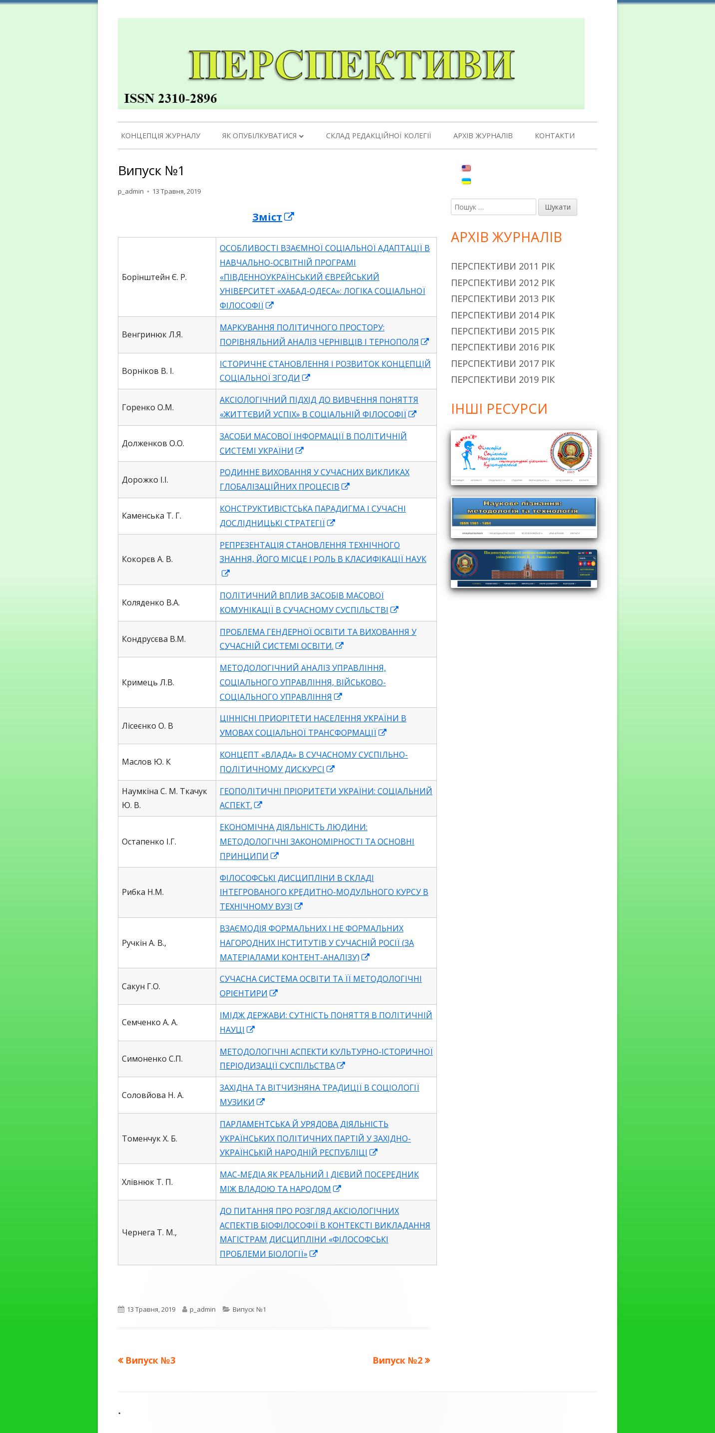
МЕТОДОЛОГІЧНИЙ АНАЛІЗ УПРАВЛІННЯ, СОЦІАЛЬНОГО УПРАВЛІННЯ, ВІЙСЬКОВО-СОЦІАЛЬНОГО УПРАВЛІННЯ (303, 682)
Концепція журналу (160, 135)
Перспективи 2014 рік (503, 315)
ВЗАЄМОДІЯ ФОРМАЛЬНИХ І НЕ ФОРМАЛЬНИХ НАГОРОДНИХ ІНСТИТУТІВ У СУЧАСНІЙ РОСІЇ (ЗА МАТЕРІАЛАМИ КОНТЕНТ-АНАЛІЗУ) (317, 943)
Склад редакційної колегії (378, 135)
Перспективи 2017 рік (503, 363)
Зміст (273, 217)
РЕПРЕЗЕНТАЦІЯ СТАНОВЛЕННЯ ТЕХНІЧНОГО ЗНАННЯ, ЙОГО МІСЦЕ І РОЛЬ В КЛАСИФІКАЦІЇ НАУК (323, 559)
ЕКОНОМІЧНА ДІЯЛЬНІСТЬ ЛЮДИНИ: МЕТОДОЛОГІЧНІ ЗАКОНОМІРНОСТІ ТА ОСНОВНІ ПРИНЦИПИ (317, 841)
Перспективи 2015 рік (503, 331)
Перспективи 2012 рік (503, 282)
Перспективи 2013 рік (503, 298)
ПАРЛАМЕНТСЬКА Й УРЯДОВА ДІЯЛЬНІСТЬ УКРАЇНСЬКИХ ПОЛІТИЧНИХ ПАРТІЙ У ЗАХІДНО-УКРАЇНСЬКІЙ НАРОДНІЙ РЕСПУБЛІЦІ (315, 1138)
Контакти (555, 135)
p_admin (131, 191)
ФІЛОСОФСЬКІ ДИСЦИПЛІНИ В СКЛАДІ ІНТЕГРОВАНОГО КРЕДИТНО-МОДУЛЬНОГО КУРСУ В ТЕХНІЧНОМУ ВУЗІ (324, 892)
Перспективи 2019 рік (503, 379)
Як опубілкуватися (259, 135)
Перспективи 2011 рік (503, 266)
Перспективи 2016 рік (503, 347)
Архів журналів (483, 135)
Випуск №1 (249, 1309)
